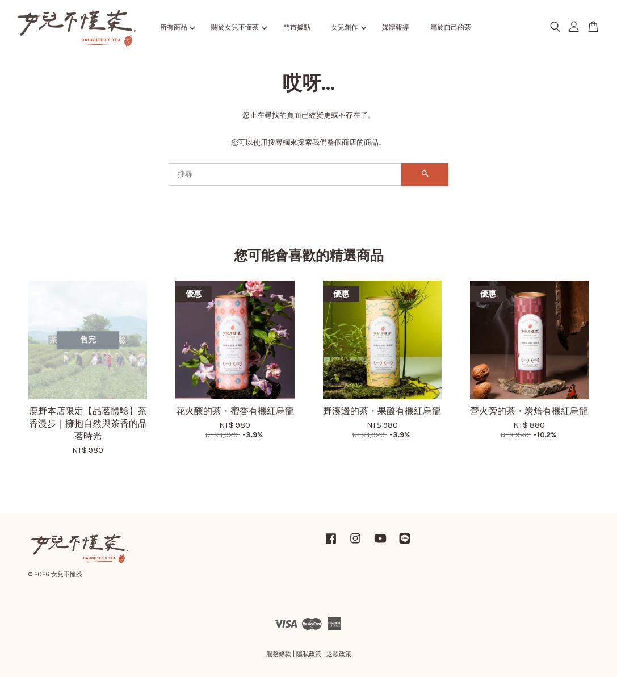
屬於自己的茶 (450, 27)
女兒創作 (348, 27)
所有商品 (177, 27)
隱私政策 (308, 654)
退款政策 (338, 654)
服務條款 (278, 654)
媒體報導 (395, 27)
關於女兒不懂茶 (239, 27)
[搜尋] (285, 174)
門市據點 (296, 27)
